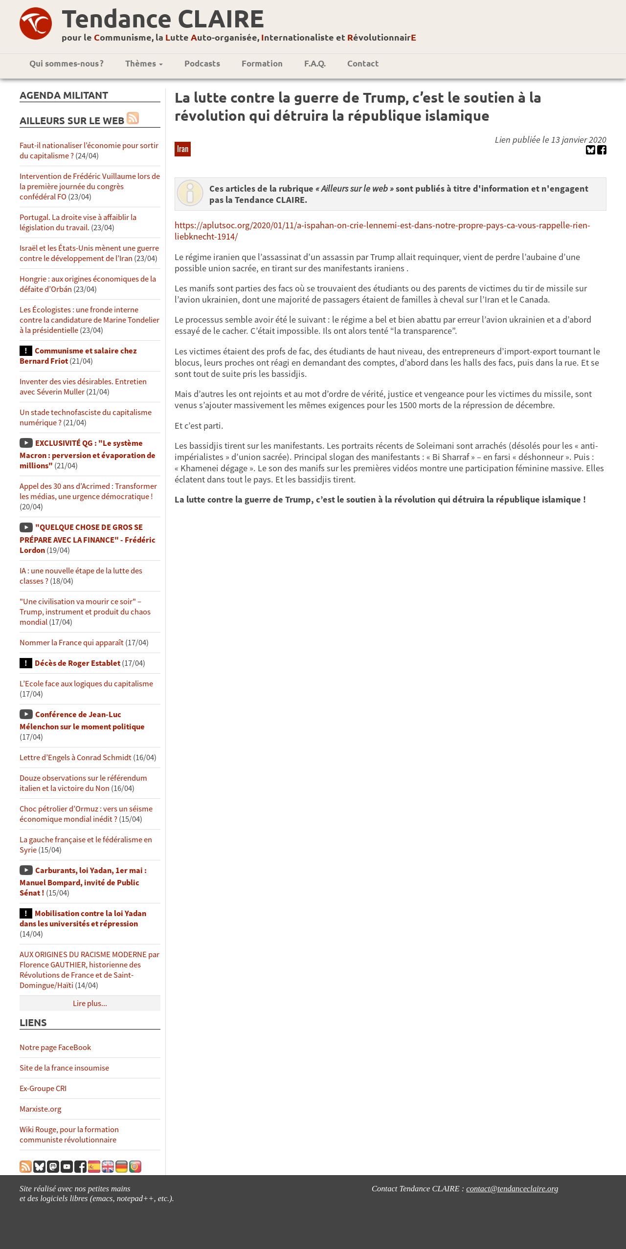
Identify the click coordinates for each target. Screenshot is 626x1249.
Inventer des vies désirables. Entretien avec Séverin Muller (83, 386)
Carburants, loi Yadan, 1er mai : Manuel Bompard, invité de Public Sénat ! (83, 881)
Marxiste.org (40, 1109)
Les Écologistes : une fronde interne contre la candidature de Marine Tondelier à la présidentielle (89, 320)
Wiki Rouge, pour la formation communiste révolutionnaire (69, 1134)
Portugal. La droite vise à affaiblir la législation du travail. (78, 222)
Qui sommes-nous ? (66, 63)
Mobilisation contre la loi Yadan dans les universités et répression (83, 918)
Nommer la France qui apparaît (72, 642)
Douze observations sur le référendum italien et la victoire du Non (83, 783)
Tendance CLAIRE (163, 17)
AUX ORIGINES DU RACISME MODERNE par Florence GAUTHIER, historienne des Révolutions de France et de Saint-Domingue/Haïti (89, 969)
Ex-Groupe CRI (43, 1088)
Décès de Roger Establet (77, 663)
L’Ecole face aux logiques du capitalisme (86, 684)
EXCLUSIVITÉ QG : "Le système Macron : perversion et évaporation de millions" (88, 454)
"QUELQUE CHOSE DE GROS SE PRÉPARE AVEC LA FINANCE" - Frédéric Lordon (88, 538)
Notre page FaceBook (55, 1047)
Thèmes (144, 63)
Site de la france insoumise (64, 1068)
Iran (182, 148)
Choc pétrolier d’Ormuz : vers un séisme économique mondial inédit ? (86, 814)
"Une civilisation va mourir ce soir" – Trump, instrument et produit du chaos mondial (85, 611)
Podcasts (202, 63)
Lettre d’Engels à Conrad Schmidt (76, 757)
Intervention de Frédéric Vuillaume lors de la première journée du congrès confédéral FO (90, 186)
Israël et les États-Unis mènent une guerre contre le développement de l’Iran (89, 253)
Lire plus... (90, 1003)
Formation (262, 63)
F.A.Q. (315, 63)
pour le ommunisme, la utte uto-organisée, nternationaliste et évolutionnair (239, 37)
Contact (363, 63)
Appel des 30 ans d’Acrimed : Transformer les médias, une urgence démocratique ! (88, 491)
